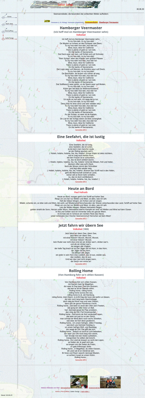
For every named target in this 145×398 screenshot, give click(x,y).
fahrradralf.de (74, 388)
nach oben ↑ (85, 391)
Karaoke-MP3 (80, 129)
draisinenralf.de (94, 388)
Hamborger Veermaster (108, 22)
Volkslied (81, 34)
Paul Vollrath (81, 192)
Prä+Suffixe (65, 391)
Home (57, 391)
